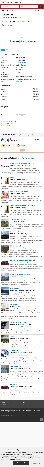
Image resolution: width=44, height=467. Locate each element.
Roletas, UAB (14, 330)
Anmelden (15, 437)
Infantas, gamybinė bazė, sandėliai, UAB (22, 286)
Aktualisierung (6, 123)
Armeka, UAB (14, 376)
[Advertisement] (22, 145)
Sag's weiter (5, 125)
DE (41, 2)
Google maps (14, 41)
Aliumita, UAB (6, 165)
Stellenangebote (28, 431)
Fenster (3, 110)
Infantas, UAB (14, 410)
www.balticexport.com (6, 441)
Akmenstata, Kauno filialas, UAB (20, 348)
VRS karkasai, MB (15, 271)
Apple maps (32, 41)
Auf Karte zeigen (28, 184)
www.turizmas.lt (18, 439)
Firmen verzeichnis (16, 2)
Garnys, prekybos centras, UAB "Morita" (23, 231)
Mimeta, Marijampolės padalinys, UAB (22, 189)
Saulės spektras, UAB (10, 435)
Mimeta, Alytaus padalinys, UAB (20, 300)
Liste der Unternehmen (7, 10)
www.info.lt (3, 439)
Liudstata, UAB (14, 314)
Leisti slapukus (21, 463)
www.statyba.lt (27, 439)
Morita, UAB (13, 203)
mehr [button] (22, 175)
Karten (25, 427)
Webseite (21, 171)
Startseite (3, 429)
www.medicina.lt (36, 439)
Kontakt (18, 435)
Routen (28, 429)
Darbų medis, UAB (15, 392)
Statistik (10, 437)
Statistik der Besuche (8, 121)
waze (23, 41)
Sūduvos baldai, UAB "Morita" (19, 217)
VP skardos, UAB (15, 257)
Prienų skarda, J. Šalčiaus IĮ (18, 245)
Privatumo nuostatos (26, 435)
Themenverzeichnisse (6, 431)
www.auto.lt (10, 439)
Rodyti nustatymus (36, 463)
